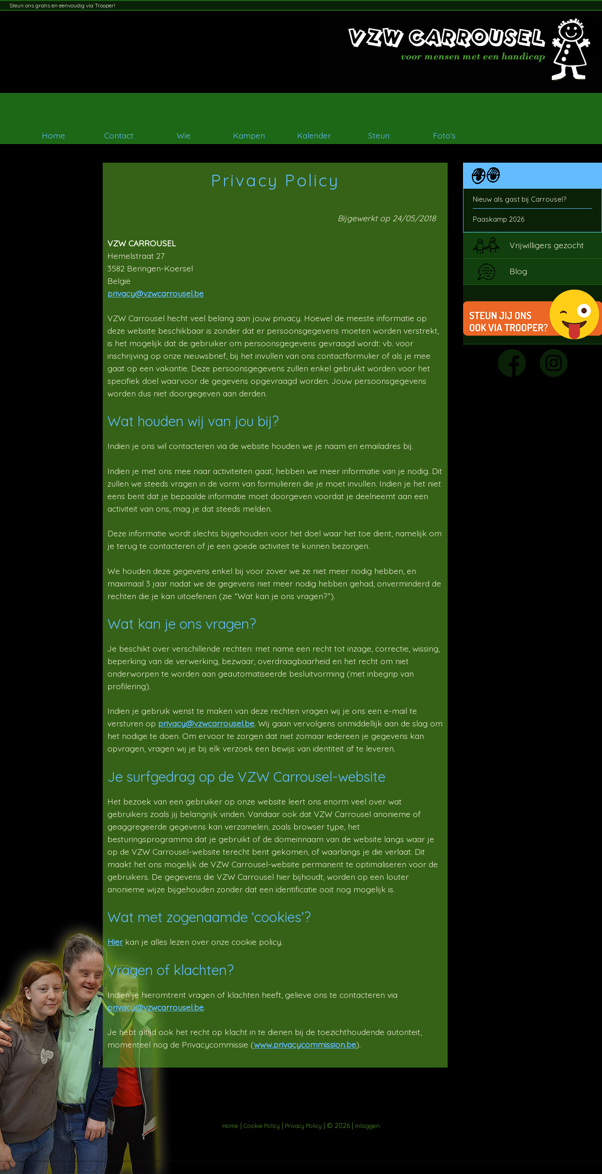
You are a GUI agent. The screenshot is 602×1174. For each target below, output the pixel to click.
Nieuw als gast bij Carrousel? (519, 199)
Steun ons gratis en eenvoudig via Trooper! (62, 5)
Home (53, 135)
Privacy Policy (303, 1125)
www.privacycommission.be (305, 1044)
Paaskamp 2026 (498, 219)
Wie (184, 135)
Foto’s (444, 135)
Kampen (249, 135)
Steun (379, 135)
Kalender (314, 135)
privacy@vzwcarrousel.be (155, 293)
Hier (115, 942)
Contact (118, 135)
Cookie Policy (262, 1125)
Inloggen (367, 1125)
